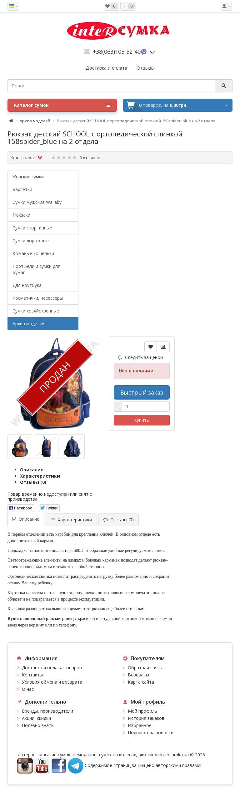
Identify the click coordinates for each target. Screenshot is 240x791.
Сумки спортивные (32, 228)
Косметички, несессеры (37, 298)
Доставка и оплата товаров (52, 668)
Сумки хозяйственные (35, 311)
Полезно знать (38, 725)
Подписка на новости (150, 732)
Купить (141, 420)
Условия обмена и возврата (52, 682)
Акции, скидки (36, 718)
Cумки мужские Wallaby (37, 202)
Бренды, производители (47, 711)
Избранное (140, 725)
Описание (31, 470)
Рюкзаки (21, 215)
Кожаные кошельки (33, 253)
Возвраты (138, 675)
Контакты (32, 675)
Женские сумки (28, 176)
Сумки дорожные (30, 240)
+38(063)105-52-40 (117, 51)
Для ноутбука (27, 285)
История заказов (146, 718)
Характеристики (40, 476)
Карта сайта (141, 682)
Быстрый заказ (141, 392)
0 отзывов (90, 157)
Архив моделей (35, 121)
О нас (28, 689)
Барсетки (22, 189)
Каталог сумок (62, 105)
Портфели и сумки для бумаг (36, 269)
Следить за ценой (140, 357)
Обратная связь (145, 668)
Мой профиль (142, 711)
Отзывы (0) (33, 482)
